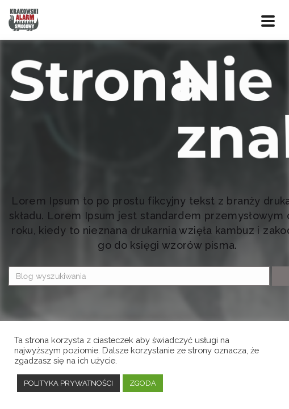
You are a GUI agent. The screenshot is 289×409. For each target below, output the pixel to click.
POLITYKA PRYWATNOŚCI (68, 383)
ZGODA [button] (142, 383)
